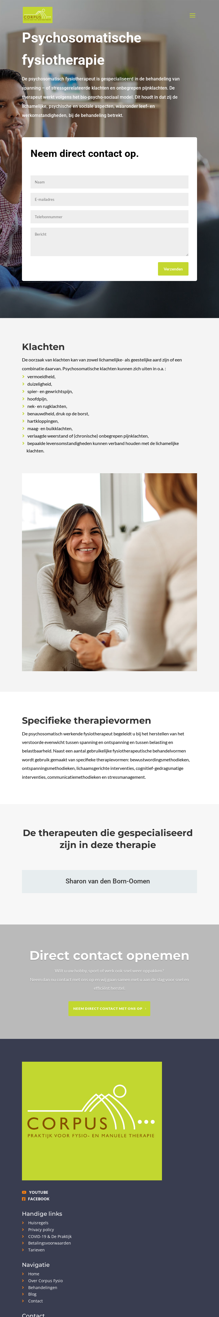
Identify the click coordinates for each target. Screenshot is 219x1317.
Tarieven (33, 1250)
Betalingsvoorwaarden (46, 1243)
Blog (29, 1294)
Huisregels (35, 1222)
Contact (32, 1301)
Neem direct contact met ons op (108, 1008)
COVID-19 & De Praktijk (47, 1236)
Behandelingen (39, 1287)
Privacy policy (38, 1229)
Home (30, 1273)
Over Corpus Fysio (42, 1280)
